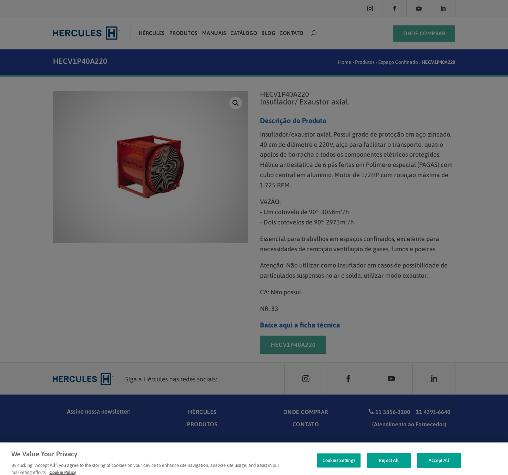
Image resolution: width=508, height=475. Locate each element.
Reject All (389, 464)
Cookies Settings (338, 464)
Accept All (439, 464)
